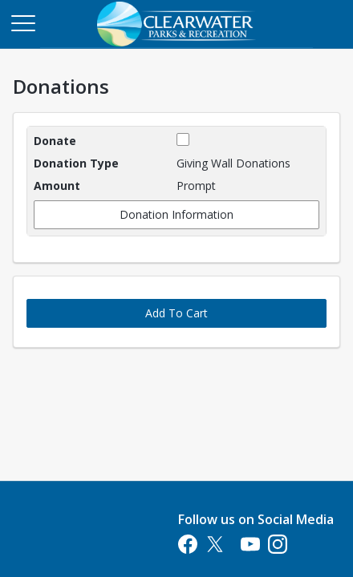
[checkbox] (182, 139)
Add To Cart (176, 313)
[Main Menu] (22, 22)
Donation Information (176, 214)
